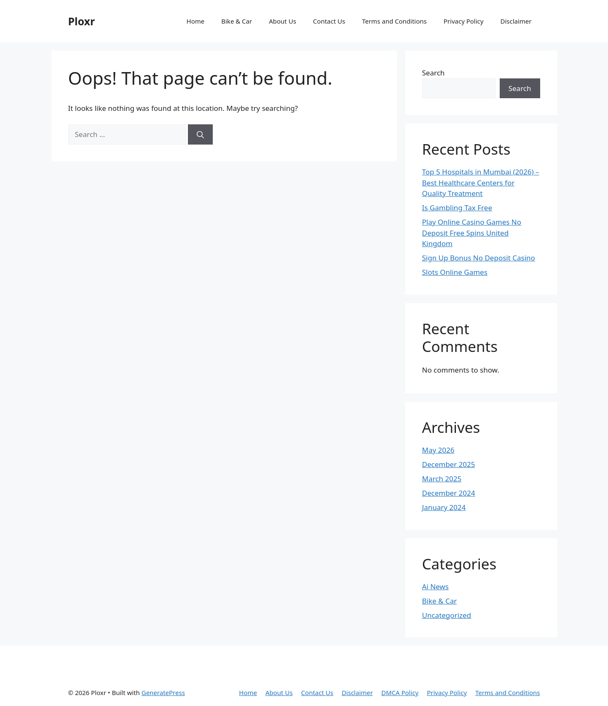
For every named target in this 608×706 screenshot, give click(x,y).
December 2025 (448, 464)
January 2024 (444, 507)
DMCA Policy (399, 692)
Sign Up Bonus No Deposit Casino (478, 258)
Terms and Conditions (394, 21)
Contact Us (329, 21)
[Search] (200, 134)
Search (433, 73)
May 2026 (438, 450)
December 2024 (448, 493)
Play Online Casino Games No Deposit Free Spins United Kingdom (472, 232)
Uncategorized (446, 615)
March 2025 (442, 478)
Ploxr (81, 21)
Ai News (435, 586)
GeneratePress (163, 692)
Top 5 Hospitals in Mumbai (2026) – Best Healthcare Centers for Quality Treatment (480, 182)
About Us (282, 21)
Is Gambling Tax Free (457, 207)
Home (196, 21)
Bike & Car (236, 21)
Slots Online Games (454, 272)
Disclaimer (515, 21)
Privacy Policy (464, 21)
